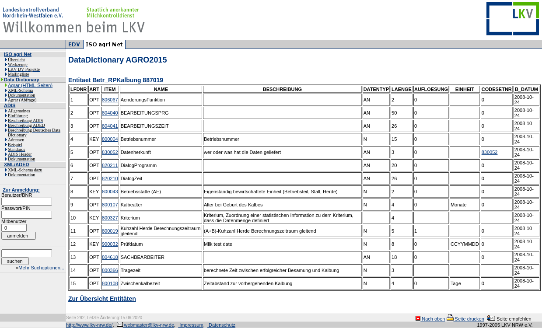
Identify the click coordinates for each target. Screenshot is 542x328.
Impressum (190, 325)
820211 (110, 165)
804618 (110, 257)
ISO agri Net (17, 54)
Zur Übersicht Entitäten (102, 298)
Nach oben (430, 318)
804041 (110, 126)
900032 (110, 244)
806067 (110, 99)
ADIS (9, 105)
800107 (110, 204)
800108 (110, 283)
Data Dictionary (21, 79)
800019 (110, 231)
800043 (110, 191)
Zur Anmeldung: (21, 189)
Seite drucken (465, 318)
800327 (110, 217)
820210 (110, 178)
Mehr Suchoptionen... (41, 267)
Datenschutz (221, 325)
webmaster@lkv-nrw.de (146, 325)
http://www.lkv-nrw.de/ (89, 325)
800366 (110, 270)
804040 (110, 112)
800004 (110, 139)
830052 (110, 152)
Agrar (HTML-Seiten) (30, 85)
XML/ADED (16, 164)
